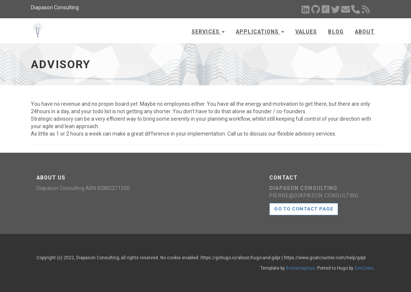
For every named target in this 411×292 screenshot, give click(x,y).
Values (306, 32)
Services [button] (208, 32)
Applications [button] (260, 32)
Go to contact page (303, 209)
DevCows (364, 268)
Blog (335, 32)
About (365, 32)
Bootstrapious (300, 268)
